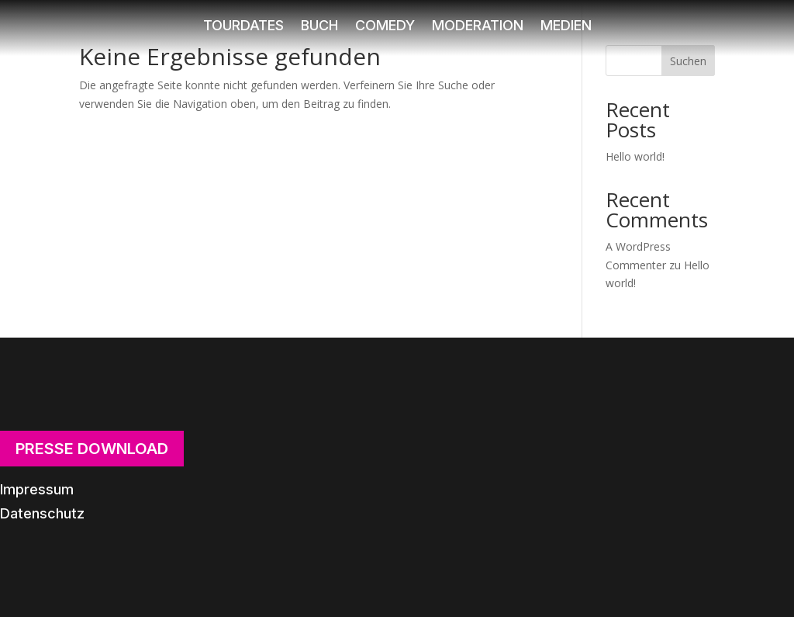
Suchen (688, 61)
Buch (319, 26)
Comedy (385, 26)
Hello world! (635, 156)
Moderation (477, 26)
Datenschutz (42, 513)
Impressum (37, 489)
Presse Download (92, 448)
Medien (566, 26)
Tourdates (243, 26)
